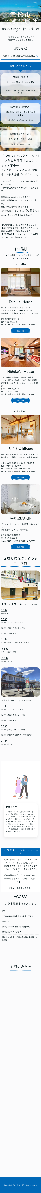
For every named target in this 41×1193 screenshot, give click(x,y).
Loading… (20, 1074)
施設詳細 (20, 331)
